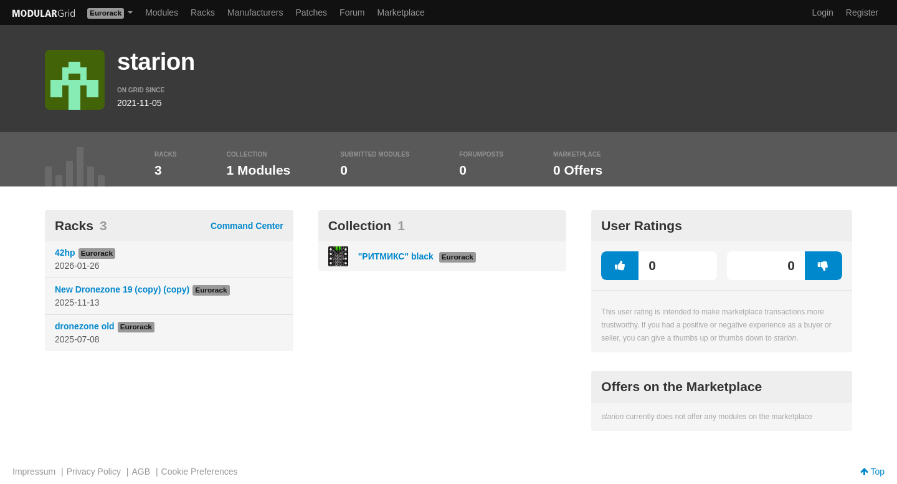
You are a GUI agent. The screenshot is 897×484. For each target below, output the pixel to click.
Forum (351, 12)
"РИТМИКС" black (397, 256)
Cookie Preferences (199, 472)
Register (862, 12)
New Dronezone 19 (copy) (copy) (122, 289)
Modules (161, 12)
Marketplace (401, 12)
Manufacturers (255, 12)
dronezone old (85, 326)
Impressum (33, 472)
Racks (203, 12)
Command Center (247, 226)
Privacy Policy (94, 472)
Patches (311, 12)
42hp (65, 253)
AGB (140, 472)
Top (872, 472)
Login (822, 12)
